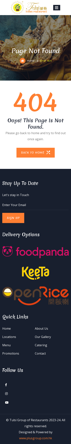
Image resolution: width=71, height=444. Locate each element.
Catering (41, 345)
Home (27, 61)
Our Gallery (43, 337)
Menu (6, 345)
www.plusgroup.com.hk (35, 438)
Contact (40, 353)
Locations (9, 337)
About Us (41, 328)
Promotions (10, 353)
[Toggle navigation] (56, 7)
